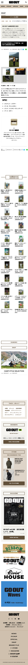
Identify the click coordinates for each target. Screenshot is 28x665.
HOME (2, 21)
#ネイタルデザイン (9, 414)
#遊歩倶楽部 (19, 408)
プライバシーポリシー (17, 624)
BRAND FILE (14, 645)
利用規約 (8, 624)
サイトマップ (20, 626)
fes (10, 21)
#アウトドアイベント (16, 410)
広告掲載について (21, 622)
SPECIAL (15, 6)
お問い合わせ (12, 622)
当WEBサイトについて (10, 626)
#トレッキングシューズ (15, 412)
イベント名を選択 (14, 17)
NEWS (14, 633)
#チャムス (11, 408)
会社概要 (5, 622)
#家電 (6, 408)
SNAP (21, 6)
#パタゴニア (18, 414)
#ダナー (7, 412)
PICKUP (9, 6)
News (3, 6)
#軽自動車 (7, 410)
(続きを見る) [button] (14, 140)
